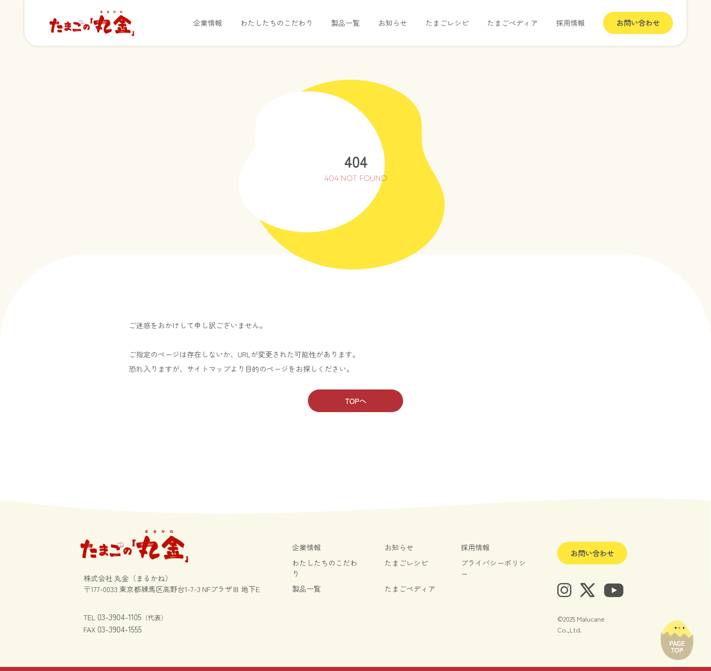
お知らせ (392, 22)
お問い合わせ (638, 22)
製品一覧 (345, 22)
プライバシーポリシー (493, 568)
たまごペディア (512, 22)
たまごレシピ (447, 22)
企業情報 (207, 22)
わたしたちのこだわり (276, 22)
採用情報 (570, 22)
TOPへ (355, 400)
